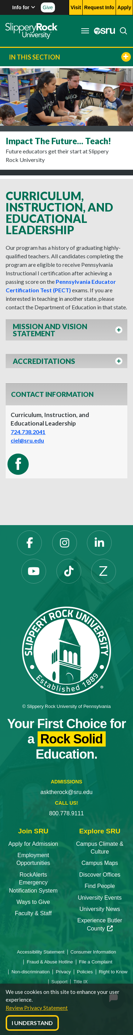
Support (59, 981)
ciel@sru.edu (27, 440)
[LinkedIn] (99, 542)
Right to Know (113, 971)
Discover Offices (99, 875)
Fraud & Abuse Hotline (50, 961)
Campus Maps (100, 863)
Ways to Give (33, 902)
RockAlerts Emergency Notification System (33, 883)
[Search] (121, 31)
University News (99, 909)
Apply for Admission (33, 844)
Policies (85, 971)
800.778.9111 (66, 813)
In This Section (70, 57)
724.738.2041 (28, 431)
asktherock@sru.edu (66, 792)
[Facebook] (29, 542)
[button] (66, 332)
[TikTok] (68, 571)
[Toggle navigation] (85, 30)
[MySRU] (102, 30)
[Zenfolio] (103, 571)
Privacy (63, 971)
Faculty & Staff (33, 913)
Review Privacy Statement (37, 1008)
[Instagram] (64, 542)
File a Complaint (95, 961)
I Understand (32, 1022)
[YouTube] (33, 571)
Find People (100, 886)
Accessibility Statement (41, 952)
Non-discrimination (30, 971)
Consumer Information (93, 952)
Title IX (80, 981)
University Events (100, 898)
